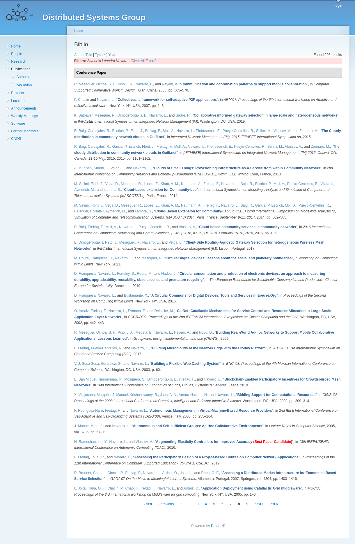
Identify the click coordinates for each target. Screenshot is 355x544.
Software (18, 124)
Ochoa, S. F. (106, 84)
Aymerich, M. (84, 190)
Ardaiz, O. (170, 473)
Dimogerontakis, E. (133, 115)
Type (98, 55)
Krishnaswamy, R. (144, 395)
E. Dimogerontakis (88, 242)
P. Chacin (81, 100)
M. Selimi (81, 184)
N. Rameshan (85, 442)
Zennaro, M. (309, 131)
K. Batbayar (83, 115)
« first (147, 504)
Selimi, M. (263, 131)
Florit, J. (137, 131)
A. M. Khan (83, 168)
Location (17, 101)
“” (244, 84)
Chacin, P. (115, 473)
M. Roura (81, 258)
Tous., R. (98, 457)
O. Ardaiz (81, 311)
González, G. (111, 364)
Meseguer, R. (105, 115)
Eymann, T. (136, 311)
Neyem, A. (170, 84)
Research (18, 61)
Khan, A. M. (170, 184)
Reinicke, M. (164, 311)
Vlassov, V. (282, 131)
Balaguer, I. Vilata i (89, 211)
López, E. (151, 184)
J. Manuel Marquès (89, 426)
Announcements (24, 108)
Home (15, 46)
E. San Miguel (85, 379)
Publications (20, 69)
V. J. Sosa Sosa (86, 364)
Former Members (24, 131)
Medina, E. (144, 332)
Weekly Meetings (24, 116)
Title (89, 55)
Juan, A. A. (168, 395)
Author (79, 55)
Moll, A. (169, 131)
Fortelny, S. (126, 274)
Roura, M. (144, 274)
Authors (22, 77)
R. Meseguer (84, 84)
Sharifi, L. (101, 168)
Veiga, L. (117, 168)
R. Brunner (82, 473)
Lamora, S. (112, 190)
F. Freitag (81, 348)
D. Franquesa (85, 274)
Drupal (218, 526)
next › (259, 504)
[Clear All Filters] (143, 61)
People (16, 54)
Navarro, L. (144, 84)
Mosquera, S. (134, 379)
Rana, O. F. (210, 473)
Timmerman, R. (110, 379)
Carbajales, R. (99, 131)
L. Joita (80, 488)
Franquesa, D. (102, 258)
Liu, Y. (102, 442)
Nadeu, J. (168, 274)
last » (274, 504)
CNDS (16, 139)
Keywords (24, 84)
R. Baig (80, 131)
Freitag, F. (153, 131)
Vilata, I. (327, 184)
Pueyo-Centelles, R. (238, 131)
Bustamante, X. (136, 295)
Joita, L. (186, 473)
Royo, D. (206, 332)
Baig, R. (247, 184)
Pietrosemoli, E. (208, 131)
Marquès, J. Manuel (112, 395)
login (338, 5)
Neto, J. (111, 242)
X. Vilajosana (84, 395)
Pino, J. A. (126, 84)
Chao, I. (99, 473)
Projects (17, 93)
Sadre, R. (183, 115)
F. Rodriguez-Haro (88, 411)
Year (112, 55)
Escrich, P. (120, 131)
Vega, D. (112, 184)
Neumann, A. (191, 184)
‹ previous (166, 504)
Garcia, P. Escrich (126, 147)
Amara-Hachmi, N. (193, 395)
